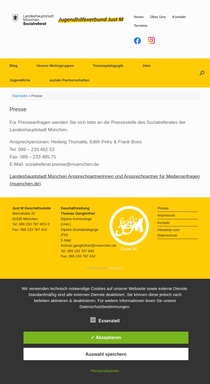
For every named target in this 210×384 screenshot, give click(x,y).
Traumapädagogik (108, 66)
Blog (14, 66)
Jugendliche (20, 80)
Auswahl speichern (105, 354)
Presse (163, 208)
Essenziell (104, 320)
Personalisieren (105, 370)
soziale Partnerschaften (69, 80)
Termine (140, 26)
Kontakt (179, 17)
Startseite (19, 96)
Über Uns (158, 17)
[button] (202, 72)
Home (139, 17)
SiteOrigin (116, 268)
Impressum (166, 215)
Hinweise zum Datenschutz (169, 232)
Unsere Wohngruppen (55, 66)
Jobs (146, 66)
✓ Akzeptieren (106, 337)
